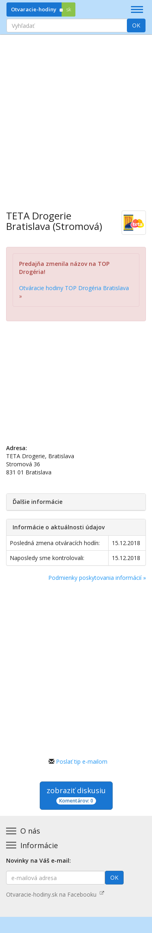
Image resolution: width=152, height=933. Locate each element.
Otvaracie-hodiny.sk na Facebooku (55, 894)
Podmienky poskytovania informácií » (97, 577)
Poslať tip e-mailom (81, 761)
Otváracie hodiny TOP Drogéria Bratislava (74, 288)
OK (136, 25)
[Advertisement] (76, 116)
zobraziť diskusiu (76, 795)
